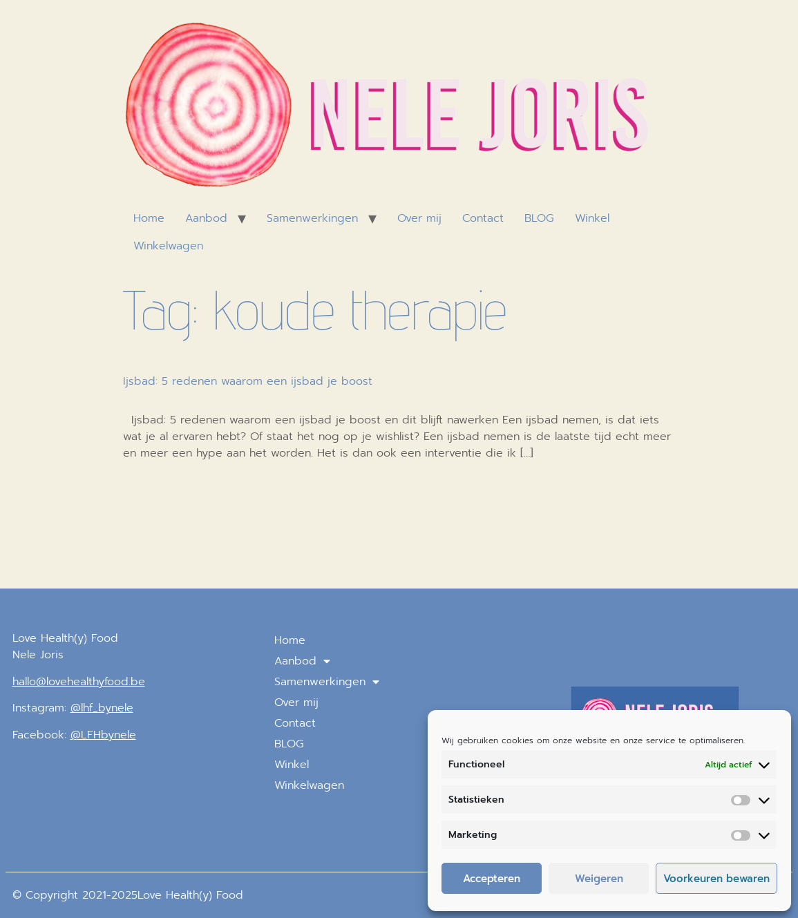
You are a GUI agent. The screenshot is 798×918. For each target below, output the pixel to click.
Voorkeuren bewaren (716, 878)
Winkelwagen (168, 246)
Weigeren (599, 878)
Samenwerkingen (312, 218)
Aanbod (206, 218)
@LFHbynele (103, 735)
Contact (483, 218)
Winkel (592, 218)
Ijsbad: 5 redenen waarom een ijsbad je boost (247, 381)
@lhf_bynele (101, 708)
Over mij (419, 218)
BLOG (539, 218)
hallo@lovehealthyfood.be (78, 681)
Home (148, 218)
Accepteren (491, 878)
